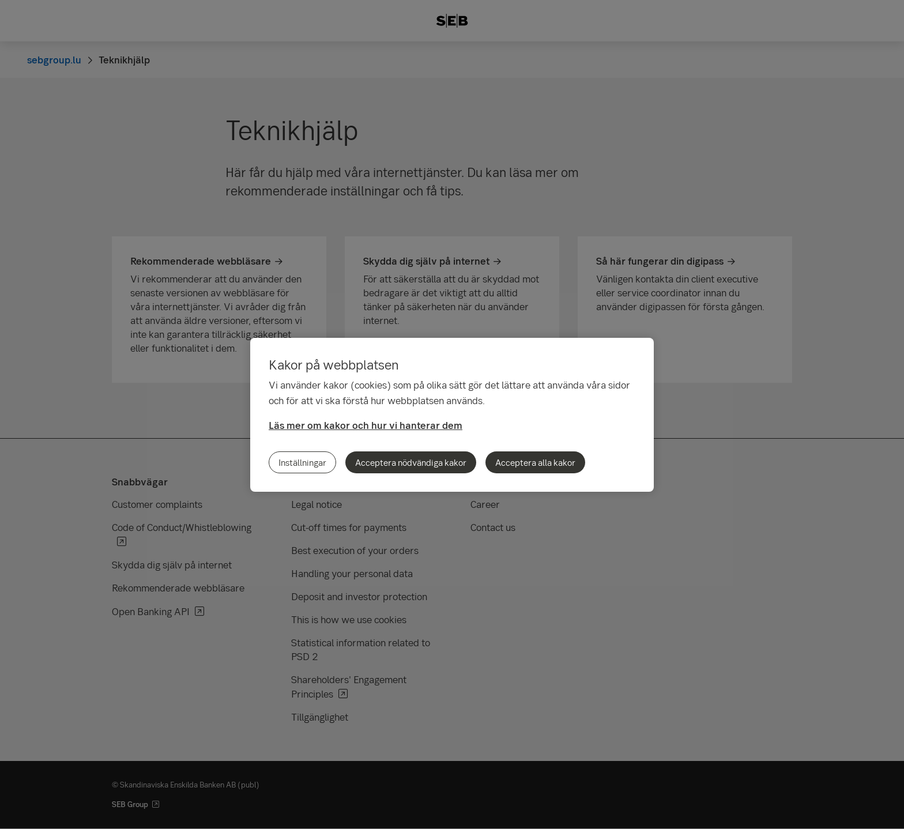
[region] (452, 415)
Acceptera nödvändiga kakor (410, 462)
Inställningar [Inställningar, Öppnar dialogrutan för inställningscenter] (302, 462)
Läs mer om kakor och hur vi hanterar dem (365, 425)
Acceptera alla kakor (535, 462)
